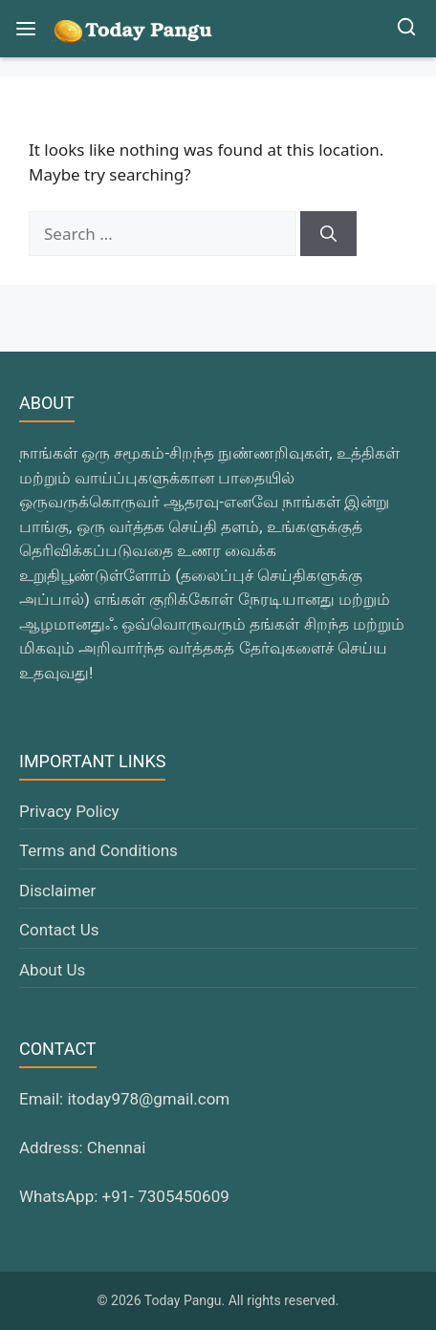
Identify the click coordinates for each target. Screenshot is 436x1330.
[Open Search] (406, 29)
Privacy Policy (69, 811)
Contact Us (58, 929)
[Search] (328, 234)
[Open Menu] (25, 28)
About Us (52, 969)
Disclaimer (57, 890)
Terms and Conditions (98, 850)
